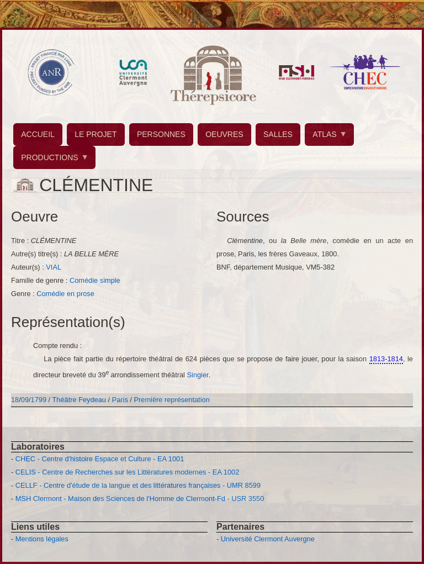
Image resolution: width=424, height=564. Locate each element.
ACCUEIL (38, 134)
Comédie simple (95, 280)
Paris (120, 400)
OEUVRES (224, 134)
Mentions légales (41, 539)
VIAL (53, 267)
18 (15, 400)
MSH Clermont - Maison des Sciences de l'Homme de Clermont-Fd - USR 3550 (139, 498)
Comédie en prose (65, 293)
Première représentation (171, 400)
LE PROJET (95, 134)
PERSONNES (161, 134)
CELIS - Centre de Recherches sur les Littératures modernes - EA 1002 (127, 472)
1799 (38, 400)
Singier (198, 375)
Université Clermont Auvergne (268, 539)
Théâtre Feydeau (79, 400)
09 (25, 400)
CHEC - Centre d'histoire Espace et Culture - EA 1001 (99, 459)
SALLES (278, 134)
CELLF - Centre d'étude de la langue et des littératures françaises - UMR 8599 (138, 485)
